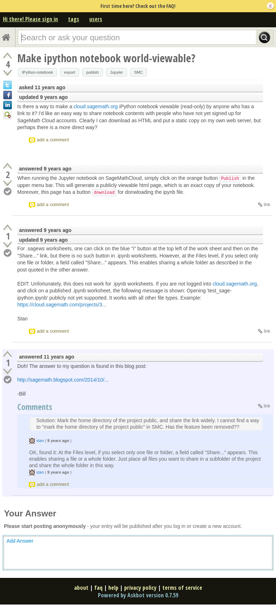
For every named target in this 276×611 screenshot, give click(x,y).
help (113, 588)
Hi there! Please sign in (30, 19)
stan (40, 440)
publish (92, 72)
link (267, 204)
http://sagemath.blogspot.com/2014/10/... (63, 380)
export (69, 72)
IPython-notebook (37, 72)
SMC (138, 72)
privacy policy (140, 588)
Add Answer (19, 541)
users (95, 19)
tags (73, 19)
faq (98, 588)
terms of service (182, 588)
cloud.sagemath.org (95, 106)
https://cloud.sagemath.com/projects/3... (61, 304)
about (81, 588)
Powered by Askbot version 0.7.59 (138, 595)
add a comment (53, 139)
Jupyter (116, 72)
